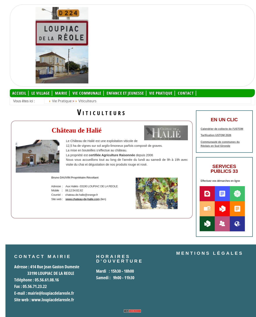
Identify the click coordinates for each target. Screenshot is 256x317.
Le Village (40, 93)
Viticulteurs (87, 101)
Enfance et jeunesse (125, 93)
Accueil (19, 93)
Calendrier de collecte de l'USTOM (222, 128)
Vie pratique (161, 93)
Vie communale (87, 93)
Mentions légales (210, 253)
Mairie (61, 93)
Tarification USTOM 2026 (216, 135)
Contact (186, 93)
